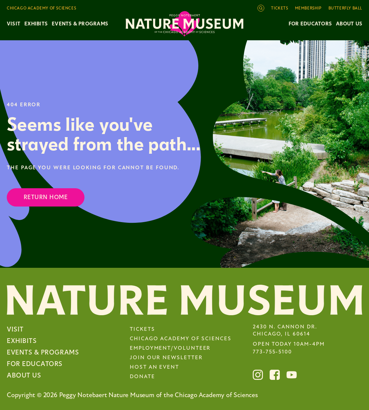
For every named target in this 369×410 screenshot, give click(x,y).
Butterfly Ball (345, 8)
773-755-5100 (272, 352)
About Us (349, 24)
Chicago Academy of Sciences (180, 339)
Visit (15, 329)
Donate (142, 377)
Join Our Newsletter (166, 358)
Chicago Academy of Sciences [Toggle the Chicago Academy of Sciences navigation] (41, 8)
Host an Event (154, 367)
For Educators (310, 24)
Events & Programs (43, 352)
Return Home (46, 197)
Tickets (279, 8)
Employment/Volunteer (170, 348)
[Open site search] (260, 8)
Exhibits (36, 24)
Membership (308, 8)
